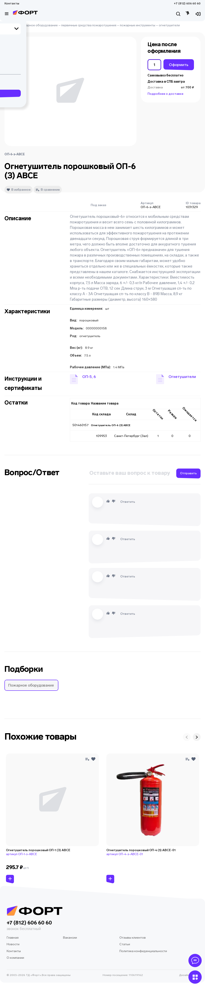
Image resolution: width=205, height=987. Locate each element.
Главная (10, 25)
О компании (15, 957)
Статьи (124, 944)
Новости (13, 944)
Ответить (127, 502)
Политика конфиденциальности (143, 951)
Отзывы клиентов (132, 937)
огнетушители (169, 25)
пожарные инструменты (137, 25)
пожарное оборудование (39, 25)
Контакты (11, 3)
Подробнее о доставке (165, 94)
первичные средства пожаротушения (88, 25)
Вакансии (70, 937)
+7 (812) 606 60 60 (187, 3)
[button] (83, 379)
